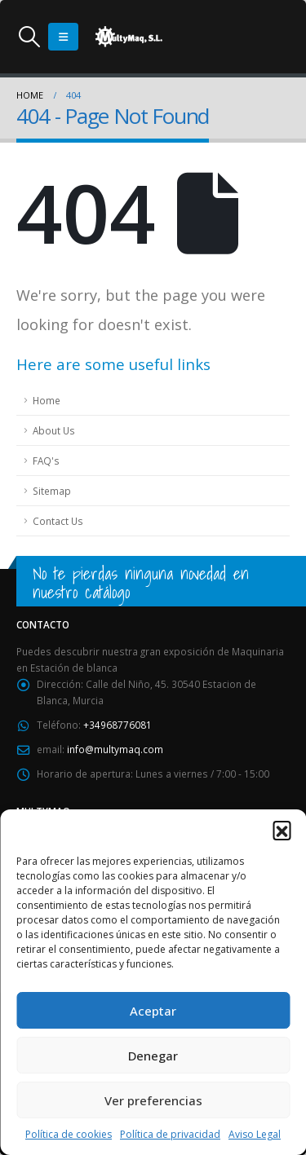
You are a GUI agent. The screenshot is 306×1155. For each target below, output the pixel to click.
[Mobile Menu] (63, 37)
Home (46, 400)
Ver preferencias (153, 1100)
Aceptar (153, 1011)
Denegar (153, 1055)
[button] (281, 830)
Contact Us (58, 520)
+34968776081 (117, 724)
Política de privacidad (170, 1134)
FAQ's (46, 460)
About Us (54, 430)
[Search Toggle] (29, 36)
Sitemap (52, 490)
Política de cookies (68, 1134)
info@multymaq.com (115, 749)
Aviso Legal (254, 1134)
